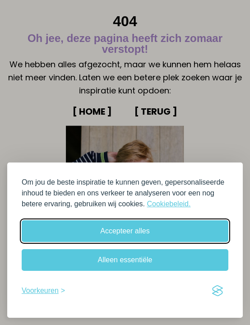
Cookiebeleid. (168, 204)
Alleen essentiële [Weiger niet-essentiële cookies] (125, 260)
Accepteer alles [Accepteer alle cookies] (124, 231)
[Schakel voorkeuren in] (43, 290)
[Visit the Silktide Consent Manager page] (217, 291)
